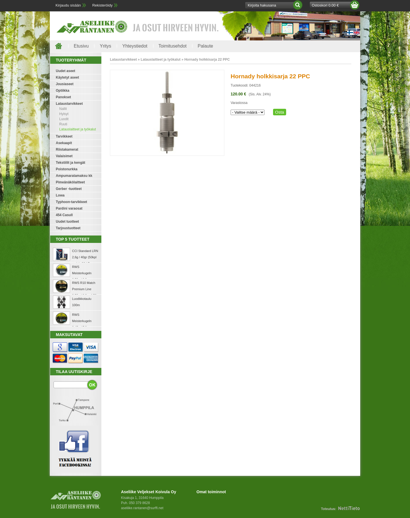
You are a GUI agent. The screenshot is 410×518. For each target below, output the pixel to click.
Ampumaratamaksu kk (74, 176)
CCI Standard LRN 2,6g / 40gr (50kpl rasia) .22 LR (85, 257)
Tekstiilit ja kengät (70, 163)
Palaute (205, 46)
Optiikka (62, 91)
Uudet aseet (65, 71)
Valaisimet (64, 156)
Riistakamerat (67, 149)
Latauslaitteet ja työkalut (77, 129)
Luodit (64, 119)
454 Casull (64, 215)
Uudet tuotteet (67, 222)
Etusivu (81, 46)
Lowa (60, 195)
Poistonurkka (66, 169)
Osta (279, 112)
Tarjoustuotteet (68, 228)
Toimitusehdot (173, 46)
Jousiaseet (64, 84)
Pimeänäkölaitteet (70, 182)
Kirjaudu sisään (68, 5)
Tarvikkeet (64, 136)
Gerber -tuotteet (69, 189)
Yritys (105, 46)
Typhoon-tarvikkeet (71, 202)
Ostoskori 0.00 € (325, 5)
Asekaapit (64, 143)
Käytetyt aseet (67, 77)
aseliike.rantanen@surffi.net (142, 508)
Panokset (63, 97)
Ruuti (63, 124)
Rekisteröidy (102, 5)
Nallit (63, 109)
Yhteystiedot (134, 46)
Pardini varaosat (69, 208)
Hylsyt (64, 114)
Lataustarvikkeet (69, 104)
